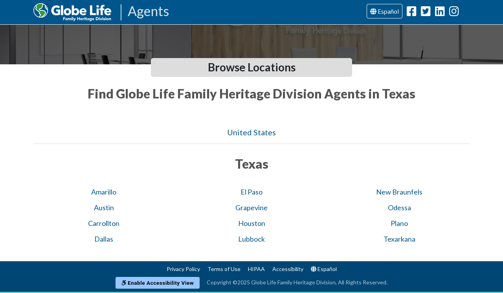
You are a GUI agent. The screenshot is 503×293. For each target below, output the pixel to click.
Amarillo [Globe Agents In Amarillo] (103, 191)
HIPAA (256, 269)
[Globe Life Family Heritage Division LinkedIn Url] (439, 12)
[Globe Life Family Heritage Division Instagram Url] (454, 12)
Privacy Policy (183, 269)
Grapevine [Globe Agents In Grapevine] (251, 207)
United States (251, 132)
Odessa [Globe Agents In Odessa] (399, 207)
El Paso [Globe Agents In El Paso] (251, 191)
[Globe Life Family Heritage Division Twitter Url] (425, 12)
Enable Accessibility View (157, 283)
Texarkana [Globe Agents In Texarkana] (399, 239)
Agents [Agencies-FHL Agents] (148, 11)
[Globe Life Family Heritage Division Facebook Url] (411, 12)
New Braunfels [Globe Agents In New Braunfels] (399, 191)
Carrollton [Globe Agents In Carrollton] (103, 223)
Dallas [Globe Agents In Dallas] (103, 239)
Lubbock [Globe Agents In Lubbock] (251, 239)
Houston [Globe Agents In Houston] (251, 223)
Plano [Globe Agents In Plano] (399, 223)
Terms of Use (223, 269)
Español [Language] (384, 11)
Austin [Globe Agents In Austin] (104, 207)
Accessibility (287, 269)
